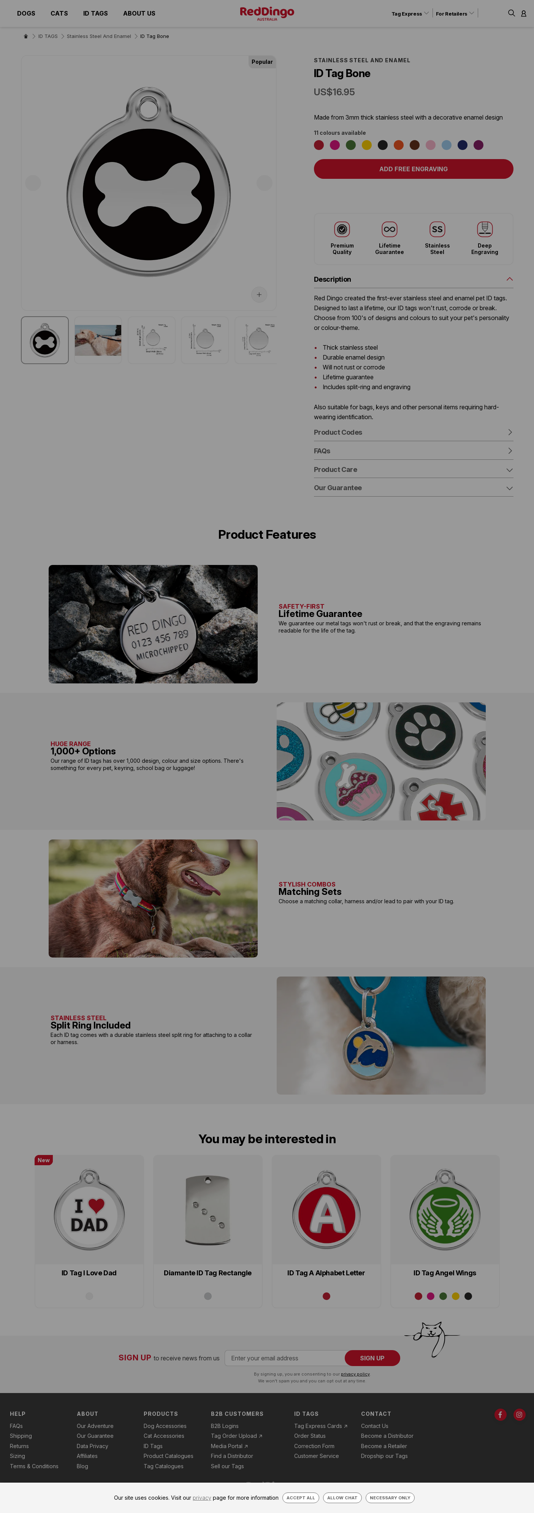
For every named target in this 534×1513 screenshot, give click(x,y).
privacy (202, 1497)
